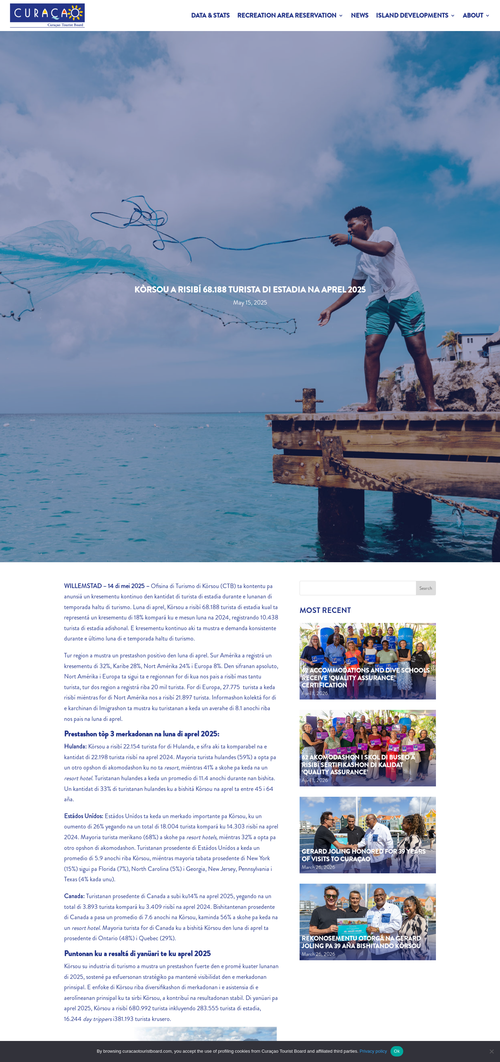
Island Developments (412, 15)
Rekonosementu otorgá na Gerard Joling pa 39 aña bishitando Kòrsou (361, 942)
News (359, 15)
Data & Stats (210, 15)
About (473, 15)
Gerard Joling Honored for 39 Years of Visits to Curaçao (364, 855)
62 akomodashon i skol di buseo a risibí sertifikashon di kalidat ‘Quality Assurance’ (358, 765)
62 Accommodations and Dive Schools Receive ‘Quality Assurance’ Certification (366, 678)
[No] (491, 1051)
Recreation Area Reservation (286, 15)
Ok (397, 1051)
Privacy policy (373, 1051)
